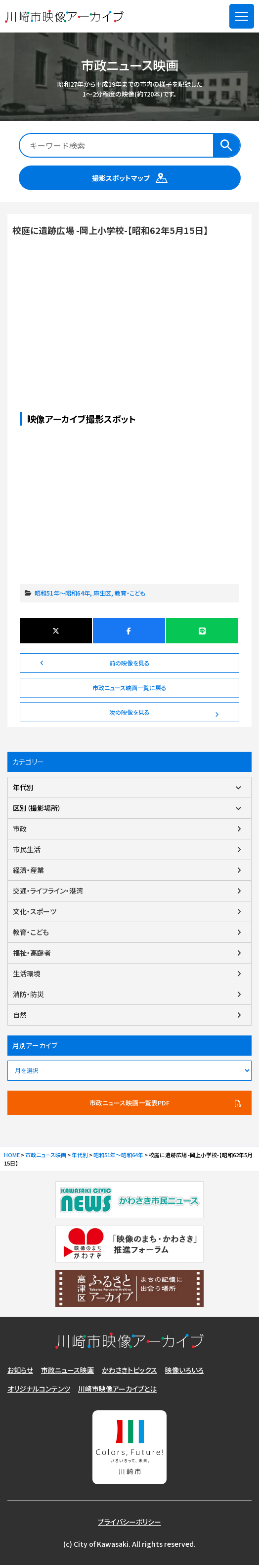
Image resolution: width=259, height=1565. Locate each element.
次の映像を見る (129, 712)
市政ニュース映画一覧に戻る (129, 687)
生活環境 (27, 973)
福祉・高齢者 (32, 953)
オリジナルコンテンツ (38, 1389)
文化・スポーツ (34, 911)
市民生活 (27, 849)
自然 (20, 1015)
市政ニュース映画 (67, 1370)
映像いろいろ (184, 1370)
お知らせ (20, 1370)
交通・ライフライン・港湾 (48, 891)
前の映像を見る (129, 663)
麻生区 (102, 593)
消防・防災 (28, 994)
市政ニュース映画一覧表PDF (129, 1102)
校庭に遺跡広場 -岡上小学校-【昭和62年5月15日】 (129, 303)
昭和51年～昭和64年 (62, 593)
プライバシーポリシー (129, 1522)
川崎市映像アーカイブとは (117, 1389)
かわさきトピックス (129, 1370)
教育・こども (130, 593)
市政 (20, 828)
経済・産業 (28, 870)
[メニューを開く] (241, 16)
